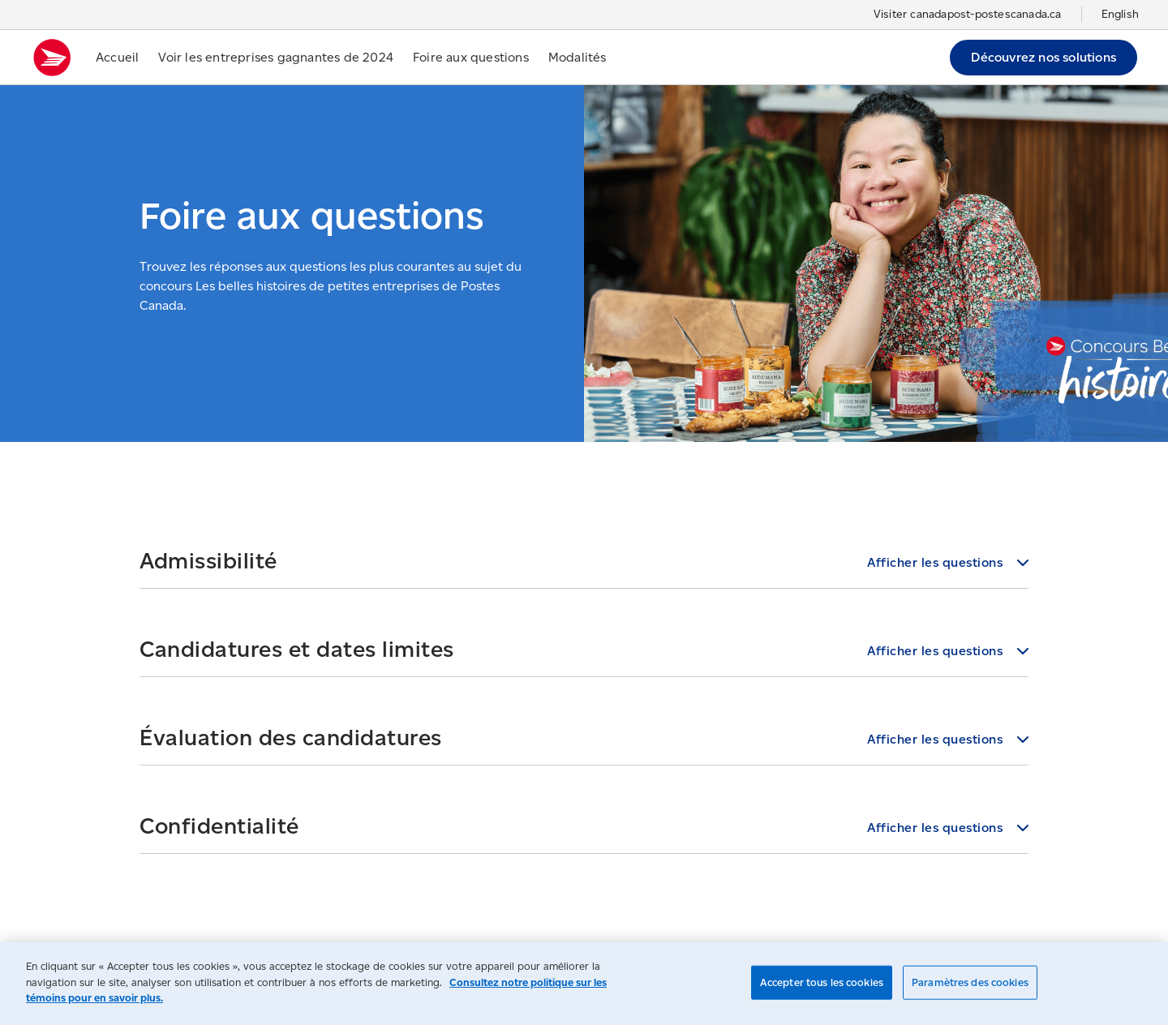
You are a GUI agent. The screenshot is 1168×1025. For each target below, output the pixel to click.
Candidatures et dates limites (297, 649)
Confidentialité (219, 825)
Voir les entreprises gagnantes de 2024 (275, 57)
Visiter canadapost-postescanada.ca (968, 14)
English (1120, 14)
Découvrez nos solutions (1043, 57)
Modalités (577, 57)
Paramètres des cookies (970, 982)
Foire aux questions (471, 57)
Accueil (117, 57)
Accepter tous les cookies (821, 982)
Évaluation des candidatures (291, 737)
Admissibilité (208, 560)
